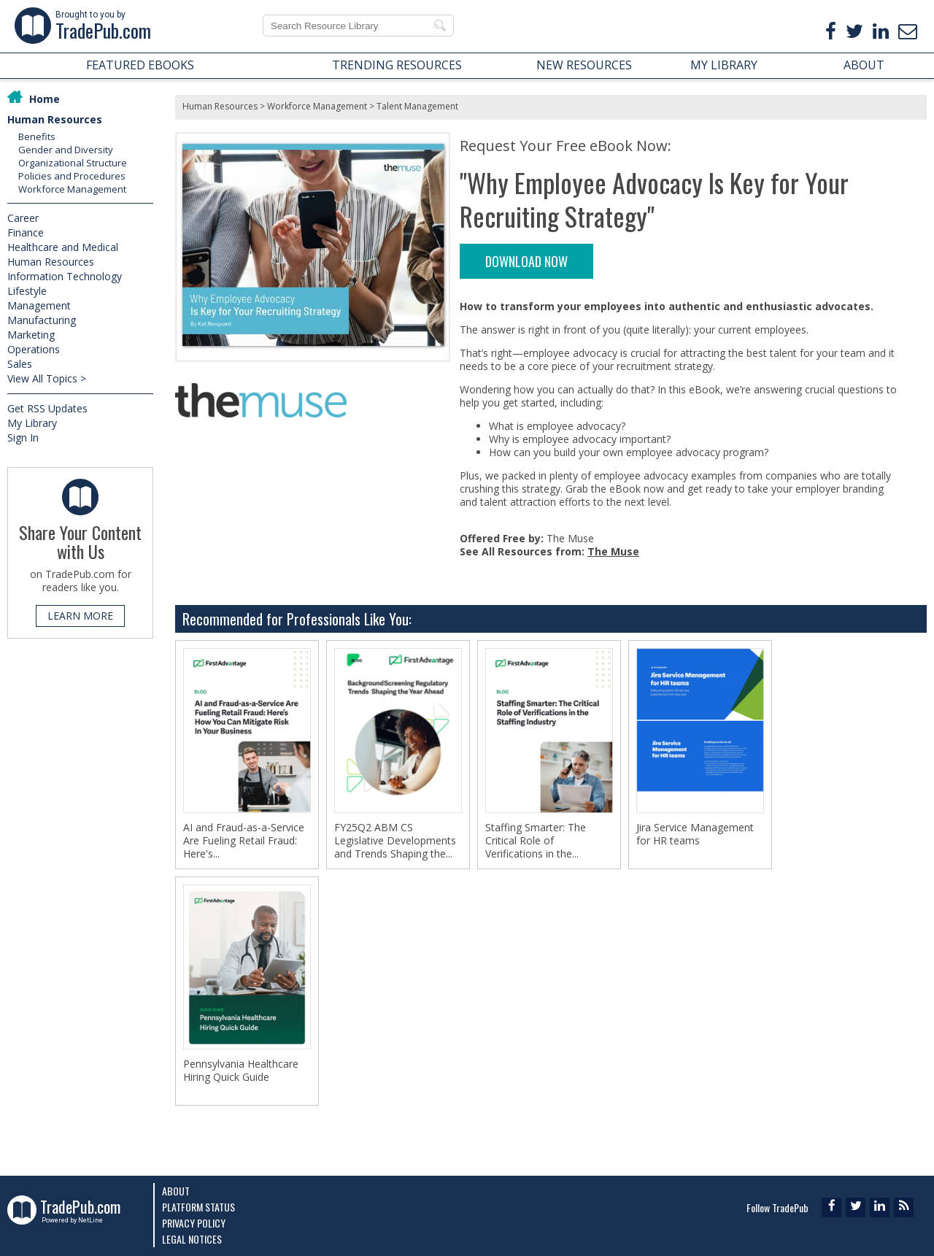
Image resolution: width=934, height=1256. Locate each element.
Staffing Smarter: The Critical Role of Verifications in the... (535, 840)
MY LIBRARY (723, 65)
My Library (32, 423)
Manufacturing (41, 320)
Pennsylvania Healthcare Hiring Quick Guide (240, 1070)
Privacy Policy (193, 1222)
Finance (25, 232)
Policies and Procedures (72, 175)
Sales (19, 364)
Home (44, 99)
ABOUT (864, 65)
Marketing (31, 335)
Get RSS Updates (47, 408)
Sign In (23, 437)
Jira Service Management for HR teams (695, 834)
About (176, 1190)
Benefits (36, 136)
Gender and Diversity (65, 149)
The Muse (613, 551)
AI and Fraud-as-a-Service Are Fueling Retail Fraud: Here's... (243, 840)
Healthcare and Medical (62, 247)
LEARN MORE (80, 616)
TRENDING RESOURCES (397, 65)
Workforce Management (72, 189)
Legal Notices (192, 1239)
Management (39, 305)
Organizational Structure (72, 162)
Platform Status (198, 1206)
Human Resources (54, 119)
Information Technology (64, 276)
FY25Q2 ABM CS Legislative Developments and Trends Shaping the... (395, 840)
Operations (33, 349)
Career (23, 218)
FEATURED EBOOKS (140, 65)
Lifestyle (27, 291)
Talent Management (417, 106)
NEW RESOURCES (584, 65)
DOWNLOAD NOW (526, 261)
